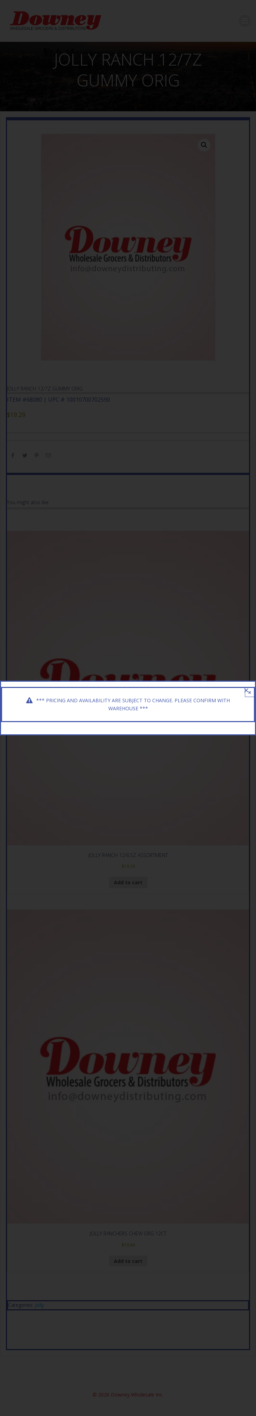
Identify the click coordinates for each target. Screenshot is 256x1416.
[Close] (246, 690)
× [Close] (249, 692)
